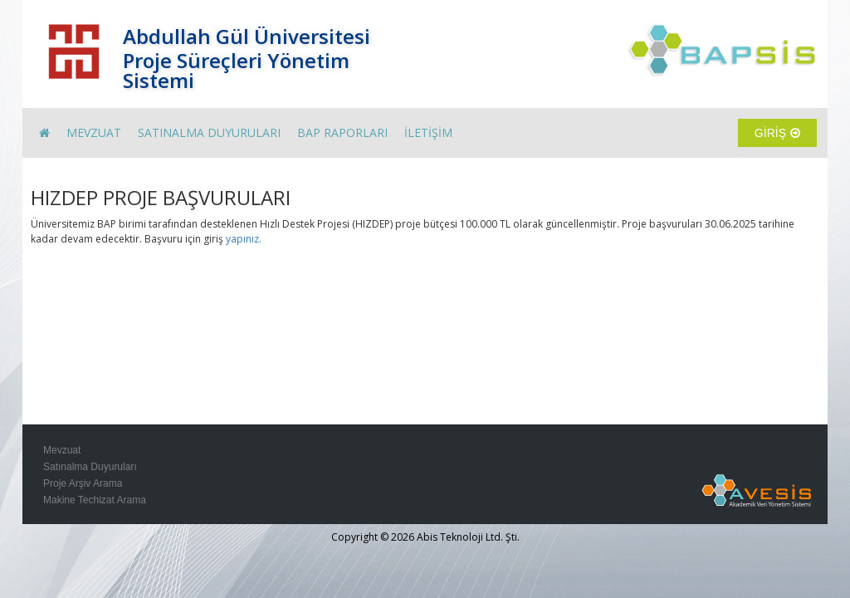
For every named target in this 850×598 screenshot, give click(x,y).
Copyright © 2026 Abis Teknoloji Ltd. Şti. (425, 537)
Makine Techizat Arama (94, 500)
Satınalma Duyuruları (90, 467)
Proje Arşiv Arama (82, 483)
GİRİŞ (777, 133)
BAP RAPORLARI (342, 132)
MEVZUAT (93, 132)
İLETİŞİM (428, 132)
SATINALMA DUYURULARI (209, 132)
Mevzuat (62, 450)
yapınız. (243, 239)
